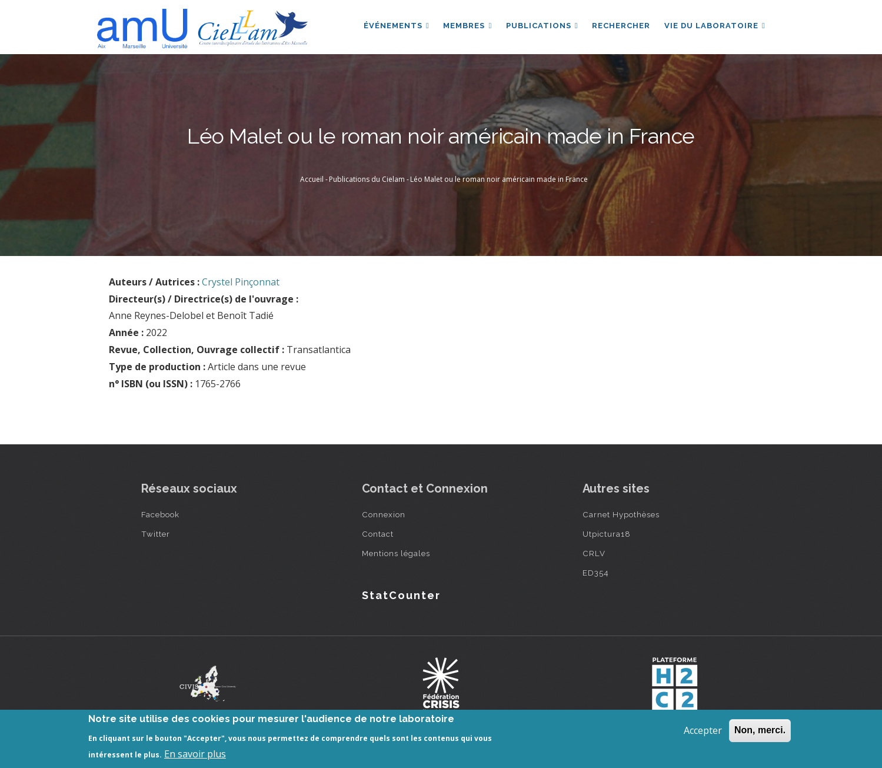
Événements (395, 25)
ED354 (596, 572)
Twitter (155, 533)
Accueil (312, 179)
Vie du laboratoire (714, 25)
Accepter (703, 730)
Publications (541, 25)
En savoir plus (195, 753)
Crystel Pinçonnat (240, 281)
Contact (378, 533)
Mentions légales (396, 553)
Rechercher (621, 25)
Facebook (160, 514)
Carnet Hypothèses (621, 514)
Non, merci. (760, 730)
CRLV (594, 553)
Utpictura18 (607, 533)
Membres (466, 25)
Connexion (383, 514)
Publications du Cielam (367, 179)
